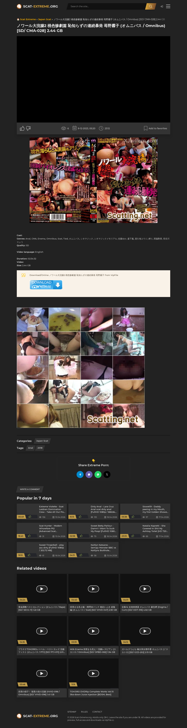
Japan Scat (44, 19)
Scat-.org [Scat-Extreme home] (40, 6)
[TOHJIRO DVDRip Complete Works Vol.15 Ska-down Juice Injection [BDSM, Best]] (93, 677)
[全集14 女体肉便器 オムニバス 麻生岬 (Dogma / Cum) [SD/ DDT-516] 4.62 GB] (145, 593)
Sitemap (71, 712)
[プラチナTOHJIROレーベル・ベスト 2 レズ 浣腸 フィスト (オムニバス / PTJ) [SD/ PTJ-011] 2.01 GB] (42, 635)
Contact (97, 712)
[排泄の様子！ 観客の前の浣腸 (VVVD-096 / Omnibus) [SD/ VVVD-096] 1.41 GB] (42, 677)
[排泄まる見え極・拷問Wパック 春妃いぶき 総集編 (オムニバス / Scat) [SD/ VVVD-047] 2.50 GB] (93, 593)
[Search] (151, 6)
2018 (40, 448)
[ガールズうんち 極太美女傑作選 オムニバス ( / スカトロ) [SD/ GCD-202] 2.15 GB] (145, 635)
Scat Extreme (28, 19)
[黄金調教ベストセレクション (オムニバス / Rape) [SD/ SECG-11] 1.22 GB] (42, 593)
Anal (30, 448)
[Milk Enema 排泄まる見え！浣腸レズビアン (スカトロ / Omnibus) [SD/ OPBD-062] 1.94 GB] (93, 635)
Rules (84, 712)
